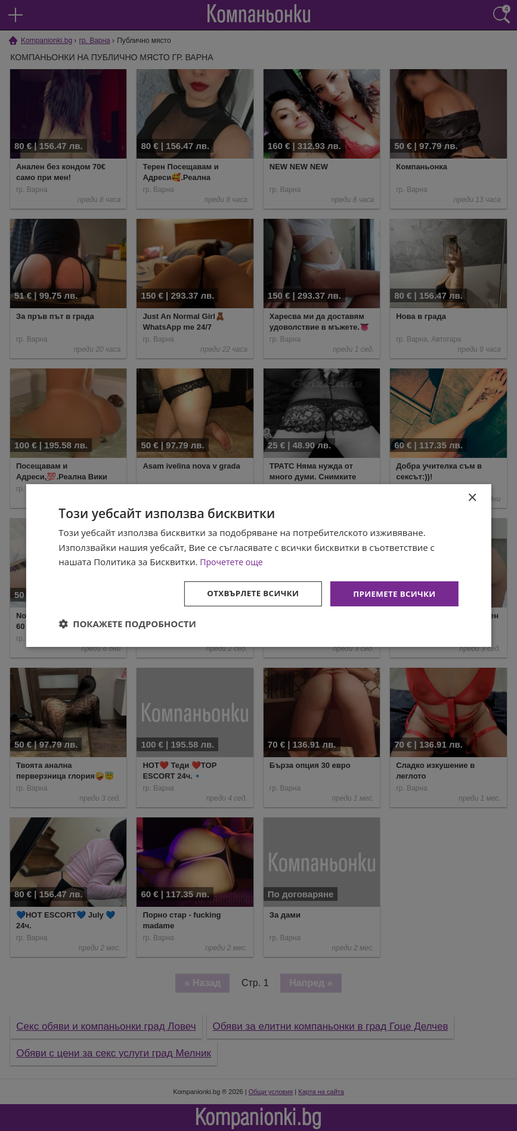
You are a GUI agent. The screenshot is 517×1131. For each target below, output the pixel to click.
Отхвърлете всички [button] (246, 593)
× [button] (472, 496)
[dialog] (258, 565)
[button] (127, 624)
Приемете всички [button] (391, 593)
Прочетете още (233, 561)
